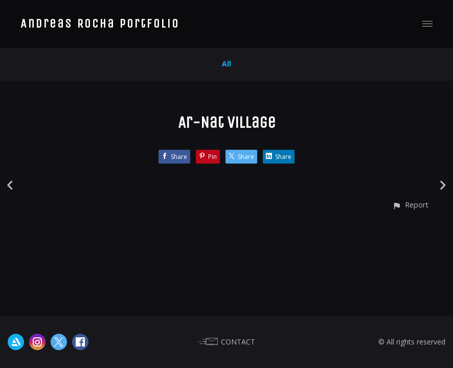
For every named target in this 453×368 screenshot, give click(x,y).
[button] (410, 204)
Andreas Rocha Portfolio (99, 23)
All (226, 63)
